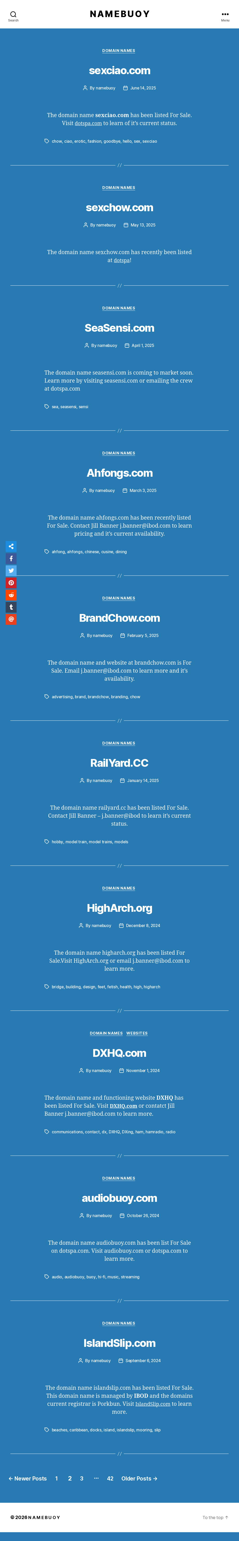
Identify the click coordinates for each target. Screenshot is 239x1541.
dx (104, 1139)
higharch (154, 993)
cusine (108, 555)
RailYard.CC (119, 767)
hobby (58, 847)
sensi (84, 410)
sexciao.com (119, 70)
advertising (62, 701)
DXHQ (114, 1139)
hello (127, 142)
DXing (128, 1139)
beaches (60, 1438)
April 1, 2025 (143, 348)
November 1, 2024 (143, 1077)
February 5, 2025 (143, 640)
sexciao (150, 142)
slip (159, 1438)
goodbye (112, 142)
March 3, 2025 (143, 494)
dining (121, 555)
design (90, 993)
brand (80, 701)
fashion (94, 142)
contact (92, 1139)
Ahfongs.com (119, 475)
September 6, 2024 (143, 1369)
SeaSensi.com (119, 329)
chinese (92, 555)
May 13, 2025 (143, 227)
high (140, 993)
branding (120, 701)
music (113, 1285)
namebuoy (105, 89)
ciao (68, 142)
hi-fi (101, 1285)
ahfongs (74, 555)
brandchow (99, 701)
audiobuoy (74, 1285)
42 (128, 1487)
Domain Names (119, 52)
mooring (146, 1438)
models (122, 847)
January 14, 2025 (143, 786)
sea (55, 410)
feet (103, 993)
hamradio (155, 1139)
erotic (79, 142)
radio (171, 1139)
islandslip (127, 1438)
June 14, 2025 (143, 89)
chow (57, 142)
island (110, 1438)
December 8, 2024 (143, 932)
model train (76, 847)
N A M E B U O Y (119, 14)
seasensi (69, 410)
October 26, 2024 (143, 1223)
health (127, 993)
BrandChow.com (119, 621)
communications (67, 1139)
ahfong (58, 555)
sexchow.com (120, 208)
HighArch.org (119, 913)
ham (140, 1139)
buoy (91, 1285)
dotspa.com (88, 125)
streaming (130, 1285)
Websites (139, 1040)
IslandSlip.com (119, 1350)
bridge (58, 993)
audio (57, 1285)
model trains (101, 847)
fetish (114, 993)
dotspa (122, 262)
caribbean (79, 1438)
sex (137, 142)
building (73, 993)
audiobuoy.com (119, 1204)
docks (97, 1438)
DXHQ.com (120, 1058)
